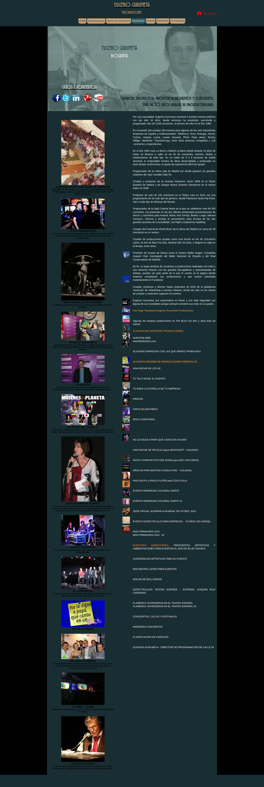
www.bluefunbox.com (144, 341)
